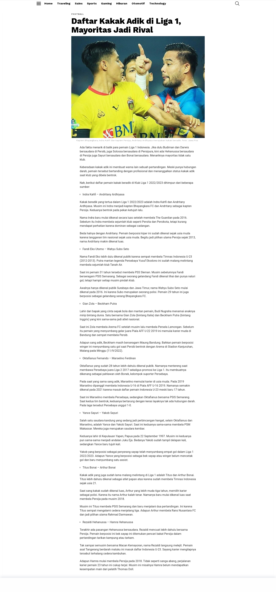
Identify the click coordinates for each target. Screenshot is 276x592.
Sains (79, 3)
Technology (157, 3)
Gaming (106, 3)
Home (48, 3)
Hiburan (121, 3)
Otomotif (138, 3)
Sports (92, 3)
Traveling (63, 3)
